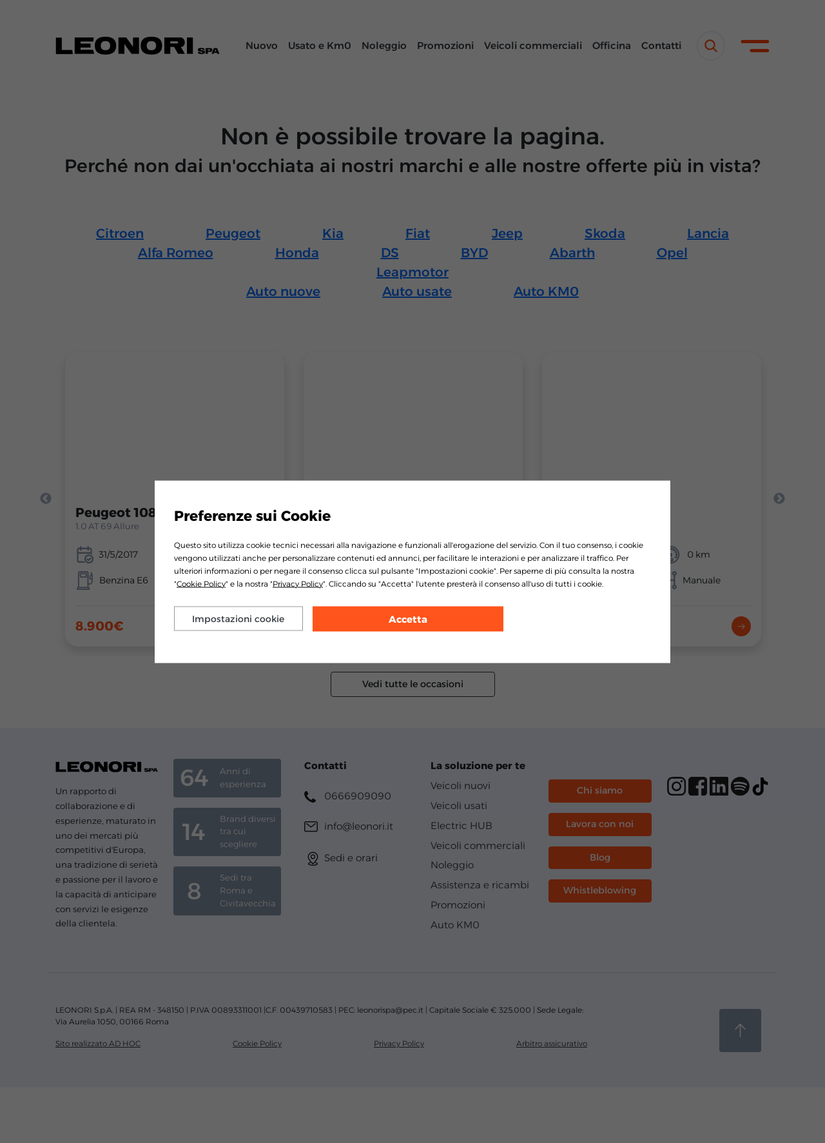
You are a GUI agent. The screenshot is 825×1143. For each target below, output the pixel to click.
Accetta (408, 618)
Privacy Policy (298, 583)
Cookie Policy (201, 583)
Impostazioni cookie (238, 618)
